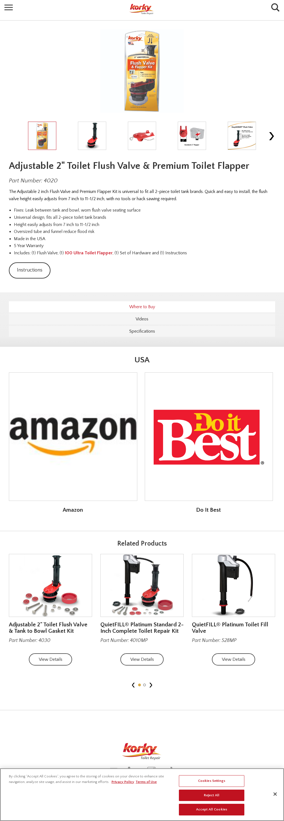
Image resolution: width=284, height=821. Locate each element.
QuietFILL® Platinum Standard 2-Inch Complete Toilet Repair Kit (142, 627)
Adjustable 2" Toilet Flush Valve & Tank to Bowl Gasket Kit (48, 627)
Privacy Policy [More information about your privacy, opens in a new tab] (122, 782)
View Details (50, 659)
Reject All (211, 795)
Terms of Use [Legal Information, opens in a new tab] (146, 782)
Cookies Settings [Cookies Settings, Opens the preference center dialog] (211, 781)
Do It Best (208, 510)
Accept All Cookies (211, 809)
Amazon (73, 510)
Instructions (29, 270)
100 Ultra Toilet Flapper (89, 252)
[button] (139, 685)
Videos (142, 319)
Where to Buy (142, 306)
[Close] (275, 794)
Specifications (142, 331)
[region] (142, 794)
